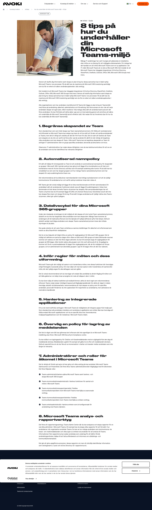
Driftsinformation (83, 483)
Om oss (84, 4)
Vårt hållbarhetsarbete (44, 472)
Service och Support (100, 4)
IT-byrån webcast (62, 476)
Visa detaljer (29, 506)
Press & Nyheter (42, 476)
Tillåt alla (136, 492)
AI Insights (60, 479)
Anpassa (136, 498)
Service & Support (83, 476)
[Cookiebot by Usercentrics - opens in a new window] (12, 506)
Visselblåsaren (41, 483)
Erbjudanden (50, 4)
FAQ (79, 479)
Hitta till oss (81, 472)
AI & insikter (20, 479)
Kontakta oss (143, 4)
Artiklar (27, 9)
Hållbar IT (60, 468)
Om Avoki (40, 468)
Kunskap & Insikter (68, 4)
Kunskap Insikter (15, 9)
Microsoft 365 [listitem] (44, 13)
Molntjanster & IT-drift (24, 476)
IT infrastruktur (21, 468)
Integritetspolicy (42, 479)
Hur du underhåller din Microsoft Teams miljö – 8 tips (50, 9)
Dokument (20, 483)
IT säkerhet (20, 472)
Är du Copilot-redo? (63, 472)
